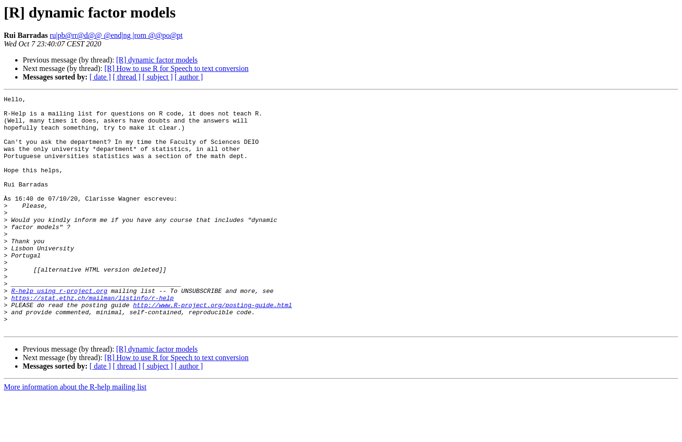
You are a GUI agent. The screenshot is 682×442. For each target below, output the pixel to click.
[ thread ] (127, 77)
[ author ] (189, 77)
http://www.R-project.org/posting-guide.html (212, 347)
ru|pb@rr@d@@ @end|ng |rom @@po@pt (116, 35)
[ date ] (100, 77)
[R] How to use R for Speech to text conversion (176, 68)
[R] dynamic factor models (156, 60)
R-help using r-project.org (59, 330)
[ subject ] (158, 77)
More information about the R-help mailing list (75, 434)
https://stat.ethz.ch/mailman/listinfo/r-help (92, 339)
